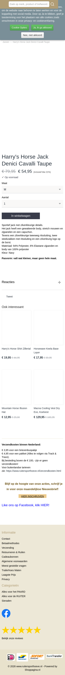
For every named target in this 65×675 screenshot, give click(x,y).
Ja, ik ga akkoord (42, 27)
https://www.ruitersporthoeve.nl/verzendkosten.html (33, 471)
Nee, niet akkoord (32, 35)
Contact (6, 538)
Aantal (5, 197)
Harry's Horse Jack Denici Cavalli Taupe (31, 42)
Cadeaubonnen (10, 556)
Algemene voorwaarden (14, 561)
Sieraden (6, 600)
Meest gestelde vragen (14, 565)
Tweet (9, 296)
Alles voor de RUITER (13, 596)
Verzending (8, 547)
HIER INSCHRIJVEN (32, 496)
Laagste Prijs (9, 574)
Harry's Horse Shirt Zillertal (16, 348)
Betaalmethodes (10, 543)
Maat (4, 183)
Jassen (6, 42)
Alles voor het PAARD (13, 591)
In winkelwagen (20, 215)
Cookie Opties (19, 27)
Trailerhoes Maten (11, 570)
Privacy (6, 579)
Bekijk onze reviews (12, 638)
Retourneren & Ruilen (13, 552)
